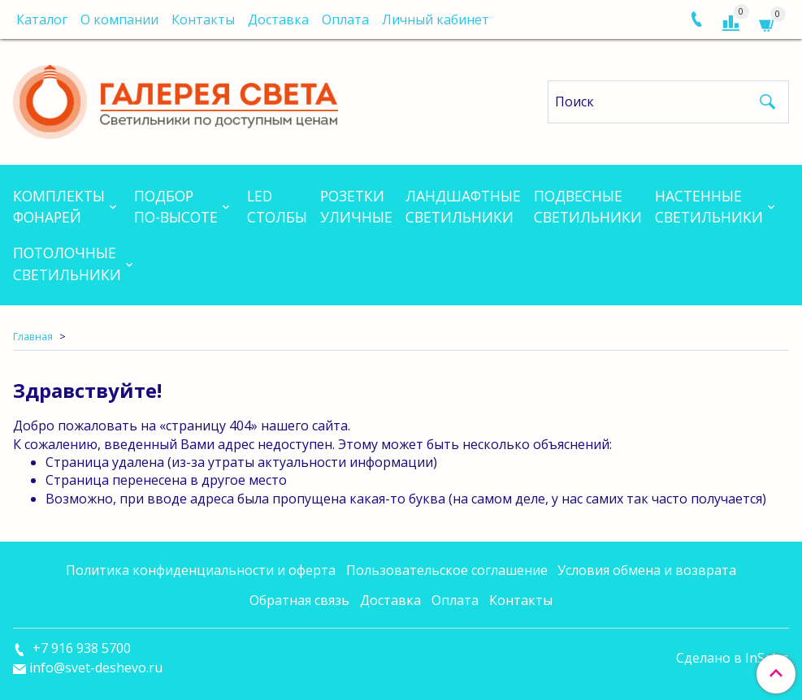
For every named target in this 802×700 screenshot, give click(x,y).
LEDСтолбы (277, 206)
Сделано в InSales (732, 657)
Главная (33, 336)
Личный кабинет (435, 19)
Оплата (345, 19)
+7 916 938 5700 (80, 648)
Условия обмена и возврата (646, 570)
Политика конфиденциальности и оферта (201, 570)
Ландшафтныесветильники (463, 206)
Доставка (278, 19)
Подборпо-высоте (176, 206)
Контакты (203, 19)
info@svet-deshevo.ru (96, 667)
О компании (119, 19)
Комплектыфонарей (59, 206)
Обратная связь (299, 600)
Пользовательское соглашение (447, 570)
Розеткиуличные (356, 206)
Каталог (41, 19)
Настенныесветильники (709, 206)
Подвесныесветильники (588, 206)
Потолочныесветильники (67, 263)
